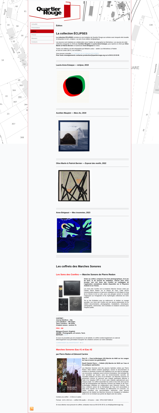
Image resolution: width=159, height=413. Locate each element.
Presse (34, 35)
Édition (34, 31)
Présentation (36, 28)
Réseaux (34, 38)
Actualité (34, 24)
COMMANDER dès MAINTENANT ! (68, 343)
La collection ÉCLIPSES (71, 33)
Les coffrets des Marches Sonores (78, 266)
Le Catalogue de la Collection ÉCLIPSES (85, 53)
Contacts (34, 42)
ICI (82, 343)
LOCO (66, 335)
